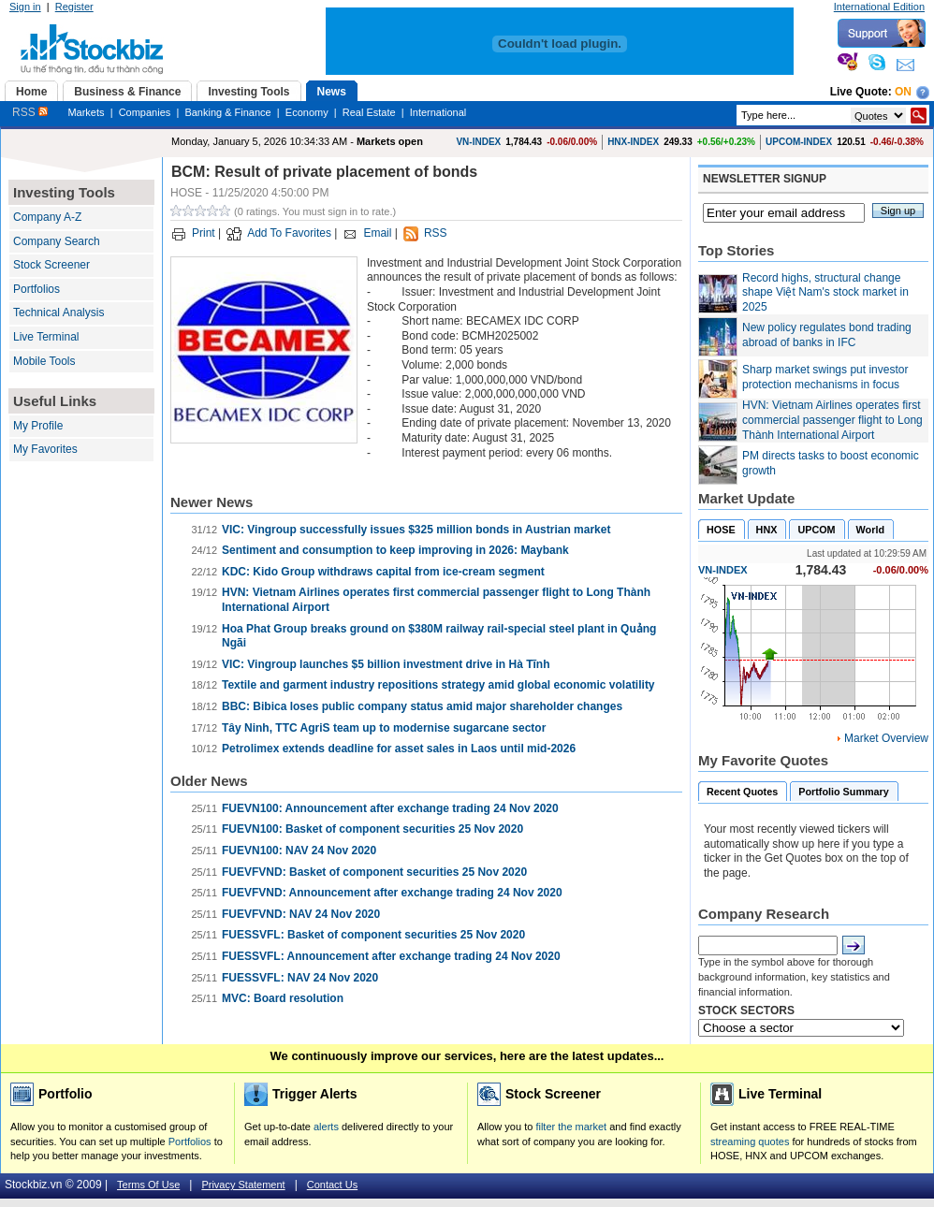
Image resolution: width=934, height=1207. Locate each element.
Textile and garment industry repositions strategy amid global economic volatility (438, 684)
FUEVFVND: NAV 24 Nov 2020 (301, 914)
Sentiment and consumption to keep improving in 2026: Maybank (395, 550)
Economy (306, 112)
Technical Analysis (58, 312)
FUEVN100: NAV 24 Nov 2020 (299, 850)
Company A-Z (47, 217)
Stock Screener (51, 264)
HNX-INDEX (633, 142)
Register (74, 6)
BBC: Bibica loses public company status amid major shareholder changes (422, 706)
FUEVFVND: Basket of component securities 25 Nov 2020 (374, 872)
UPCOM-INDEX (799, 142)
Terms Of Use (148, 1184)
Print (203, 233)
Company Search (56, 241)
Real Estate (369, 112)
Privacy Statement (243, 1184)
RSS (30, 112)
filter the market (570, 1126)
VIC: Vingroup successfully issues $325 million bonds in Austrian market (416, 529)
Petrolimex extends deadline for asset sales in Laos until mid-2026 (399, 748)
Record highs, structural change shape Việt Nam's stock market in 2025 (825, 292)
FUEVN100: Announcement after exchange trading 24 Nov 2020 (390, 808)
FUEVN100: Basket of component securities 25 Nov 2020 (372, 829)
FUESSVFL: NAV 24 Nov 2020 (300, 977)
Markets (85, 112)
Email (377, 233)
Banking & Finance (227, 112)
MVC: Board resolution (282, 998)
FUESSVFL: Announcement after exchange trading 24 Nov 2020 (391, 956)
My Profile (38, 425)
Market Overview (886, 738)
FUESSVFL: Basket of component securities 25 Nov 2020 (373, 934)
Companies (145, 112)
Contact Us (332, 1184)
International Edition (879, 6)
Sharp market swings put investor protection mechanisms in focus (825, 377)
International (438, 112)
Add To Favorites (289, 233)
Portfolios (36, 289)
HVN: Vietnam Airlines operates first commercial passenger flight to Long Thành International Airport (832, 420)
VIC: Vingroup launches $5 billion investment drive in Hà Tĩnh (386, 664)
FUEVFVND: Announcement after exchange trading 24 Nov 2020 (392, 892)
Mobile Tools (44, 361)
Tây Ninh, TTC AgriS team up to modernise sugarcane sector (384, 727)
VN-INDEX (478, 142)
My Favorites (45, 449)
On (903, 91)
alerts (326, 1126)
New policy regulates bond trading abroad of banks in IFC (827, 335)
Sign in (25, 6)
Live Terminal (46, 336)
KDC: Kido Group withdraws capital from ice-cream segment (383, 571)
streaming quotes (749, 1141)
